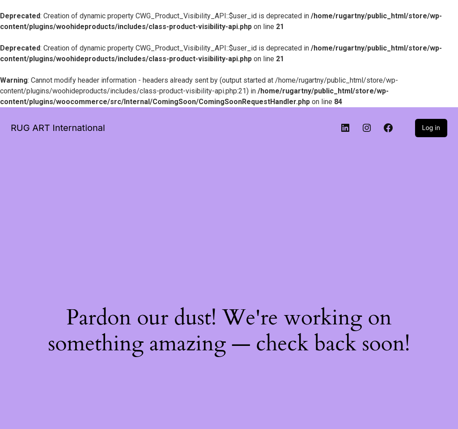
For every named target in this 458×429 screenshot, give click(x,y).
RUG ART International (58, 127)
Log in (431, 127)
